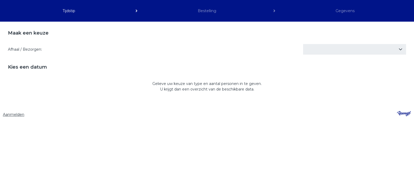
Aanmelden (13, 114)
